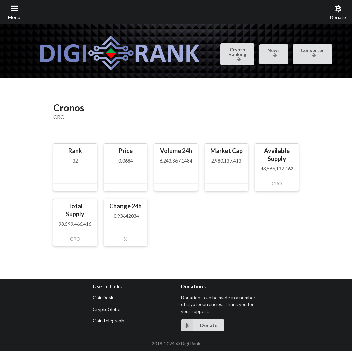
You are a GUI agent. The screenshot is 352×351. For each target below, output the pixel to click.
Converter (312, 52)
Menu (14, 12)
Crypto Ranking (237, 54)
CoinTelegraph (108, 320)
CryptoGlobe (106, 309)
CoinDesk (103, 297)
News (273, 52)
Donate (338, 12)
